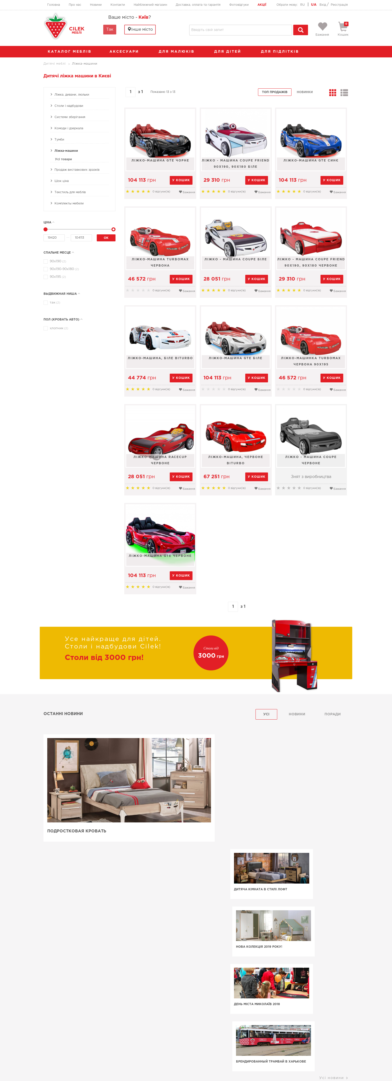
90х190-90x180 (63, 269)
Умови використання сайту (76, 1068)
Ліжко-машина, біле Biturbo (160, 358)
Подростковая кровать (76, 831)
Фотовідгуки (239, 4)
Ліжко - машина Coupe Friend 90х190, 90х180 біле (236, 163)
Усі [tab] (266, 714)
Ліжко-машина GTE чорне (160, 160)
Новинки (305, 92)
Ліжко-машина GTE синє (312, 160)
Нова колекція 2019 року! (303, 774)
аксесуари (127, 51)
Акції (262, 4)
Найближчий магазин (150, 4)
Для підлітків (282, 51)
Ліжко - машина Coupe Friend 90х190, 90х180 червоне (312, 262)
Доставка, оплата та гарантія (198, 4)
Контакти (117, 4)
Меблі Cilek (75, 998)
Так (109, 29)
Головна (53, 4)
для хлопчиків (298, 891)
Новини (96, 4)
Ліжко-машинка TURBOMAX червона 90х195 (312, 361)
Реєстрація (339, 4)
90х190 (57, 261)
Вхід (323, 4)
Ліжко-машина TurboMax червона (160, 262)
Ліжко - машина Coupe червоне (312, 460)
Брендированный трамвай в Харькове (305, 834)
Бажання (187, 192)
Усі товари (63, 159)
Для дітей (230, 51)
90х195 (57, 277)
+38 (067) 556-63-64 (166, 1041)
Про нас (75, 4)
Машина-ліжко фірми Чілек (86, 911)
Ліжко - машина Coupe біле (236, 259)
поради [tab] (332, 714)
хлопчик (58, 328)
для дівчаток (132, 895)
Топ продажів (275, 92)
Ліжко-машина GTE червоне (160, 556)
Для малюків (179, 51)
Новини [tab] (297, 714)
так (54, 303)
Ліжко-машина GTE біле (236, 358)
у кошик (181, 180)
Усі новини (333, 848)
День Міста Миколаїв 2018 (226, 832)
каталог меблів (71, 51)
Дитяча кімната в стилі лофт (229, 774)
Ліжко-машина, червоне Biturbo (236, 460)
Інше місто (140, 29)
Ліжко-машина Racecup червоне (160, 460)
